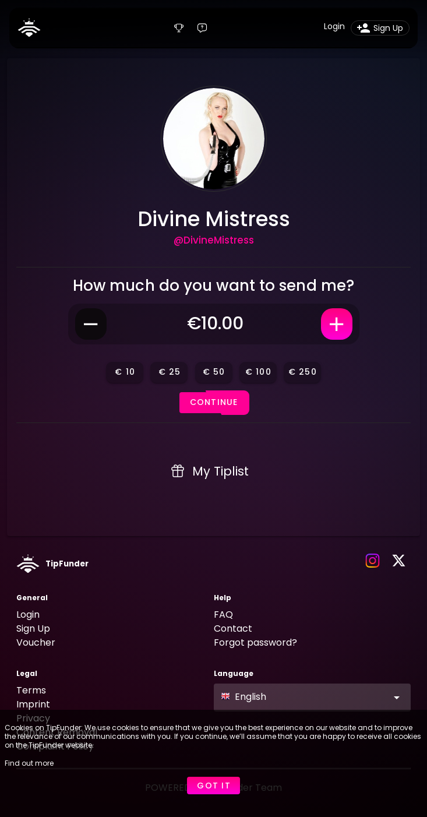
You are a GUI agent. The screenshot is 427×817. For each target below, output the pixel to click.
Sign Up (33, 628)
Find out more (29, 763)
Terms (31, 690)
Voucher (35, 642)
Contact (233, 628)
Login (28, 614)
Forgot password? (255, 642)
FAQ (223, 614)
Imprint (33, 704)
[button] (312, 698)
